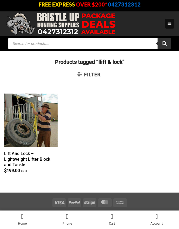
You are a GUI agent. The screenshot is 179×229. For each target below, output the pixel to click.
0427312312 (124, 4)
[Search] (164, 43)
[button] (169, 24)
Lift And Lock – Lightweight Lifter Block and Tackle (27, 159)
